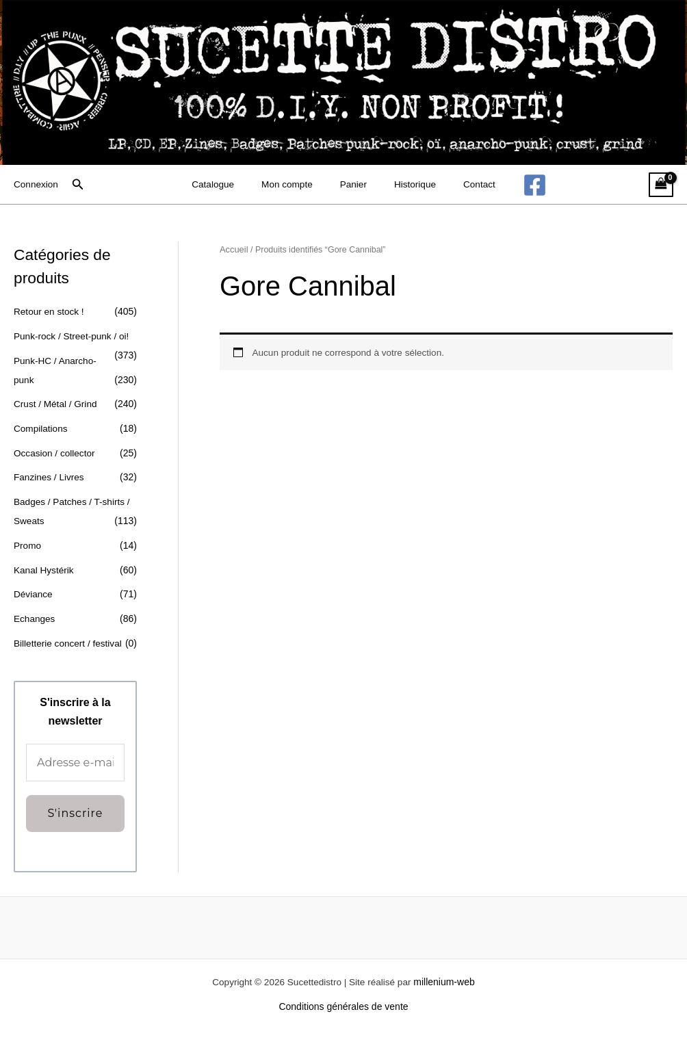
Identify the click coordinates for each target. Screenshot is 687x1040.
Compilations (41, 427)
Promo (28, 543)
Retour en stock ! (50, 311)
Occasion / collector (55, 452)
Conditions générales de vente (343, 1005)
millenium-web (447, 980)
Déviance (33, 592)
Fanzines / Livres (50, 476)
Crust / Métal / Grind (56, 403)
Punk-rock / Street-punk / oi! (73, 335)
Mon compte (294, 184)
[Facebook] (517, 185)
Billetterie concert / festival (69, 641)
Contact (465, 184)
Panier (353, 184)
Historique (408, 184)
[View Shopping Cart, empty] (660, 185)
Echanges (35, 617)
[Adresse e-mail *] (75, 761)
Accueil (234, 251)
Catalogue (227, 184)
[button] (79, 185)
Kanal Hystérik (44, 568)
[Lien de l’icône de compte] (37, 185)
